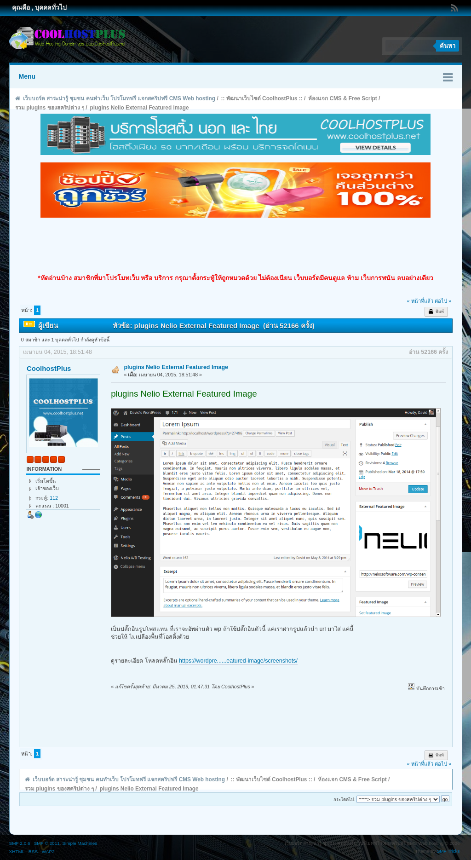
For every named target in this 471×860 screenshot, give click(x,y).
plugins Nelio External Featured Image (176, 367)
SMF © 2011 (47, 843)
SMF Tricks (448, 851)
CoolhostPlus (49, 368)
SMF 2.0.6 (19, 843)
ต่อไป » (443, 301)
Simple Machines (79, 843)
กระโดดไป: (344, 799)
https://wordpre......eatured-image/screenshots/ (238, 661)
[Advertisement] (235, 245)
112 (54, 498)
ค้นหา (447, 45)
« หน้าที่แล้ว (420, 301)
